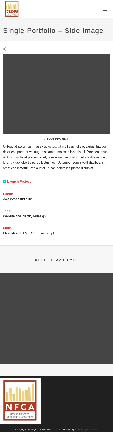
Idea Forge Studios (86, 429)
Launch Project (19, 181)
